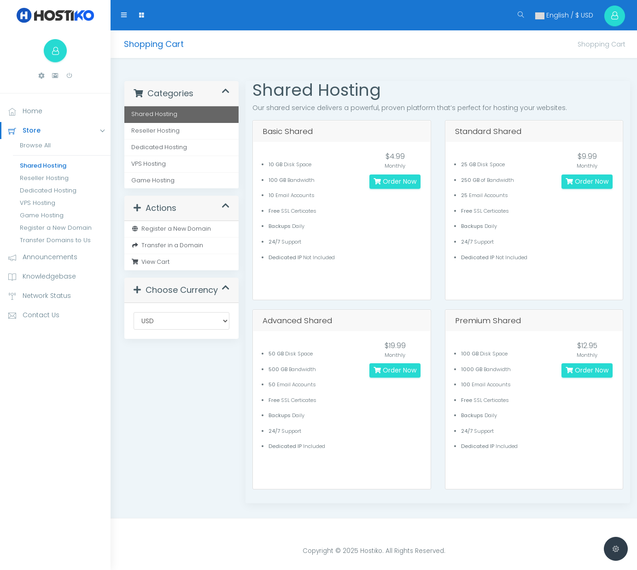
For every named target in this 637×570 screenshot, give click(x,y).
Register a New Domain (56, 227)
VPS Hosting (37, 202)
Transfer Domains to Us (55, 240)
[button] (41, 75)
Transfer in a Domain (167, 245)
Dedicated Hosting (48, 190)
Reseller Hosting (44, 178)
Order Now (395, 181)
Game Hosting (42, 215)
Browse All (35, 145)
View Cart (150, 262)
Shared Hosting (43, 165)
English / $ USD (564, 15)
